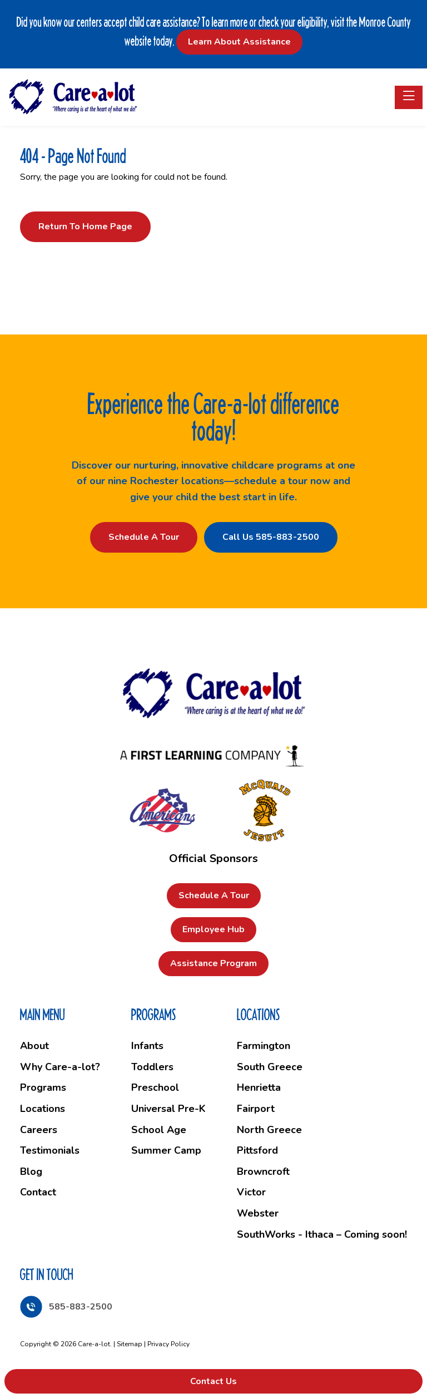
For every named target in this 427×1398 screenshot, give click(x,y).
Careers (38, 1129)
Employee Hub (213, 929)
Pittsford (257, 1150)
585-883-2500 (80, 1307)
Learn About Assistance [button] (239, 42)
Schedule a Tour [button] (213, 895)
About (34, 1045)
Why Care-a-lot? (60, 1067)
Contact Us (213, 1381)
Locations (42, 1108)
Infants (147, 1045)
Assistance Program (213, 963)
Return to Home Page (85, 226)
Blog (31, 1171)
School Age (158, 1129)
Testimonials (50, 1150)
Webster (258, 1213)
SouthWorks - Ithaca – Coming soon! (322, 1234)
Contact (38, 1192)
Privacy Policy (168, 1344)
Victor (251, 1192)
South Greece (269, 1067)
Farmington (263, 1045)
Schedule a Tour (143, 537)
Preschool (155, 1087)
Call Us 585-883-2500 (270, 537)
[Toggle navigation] (409, 97)
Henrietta (259, 1087)
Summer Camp (166, 1150)
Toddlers (152, 1067)
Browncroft (263, 1171)
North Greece (269, 1129)
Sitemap (129, 1344)
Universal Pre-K (168, 1108)
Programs (43, 1087)
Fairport (256, 1108)
